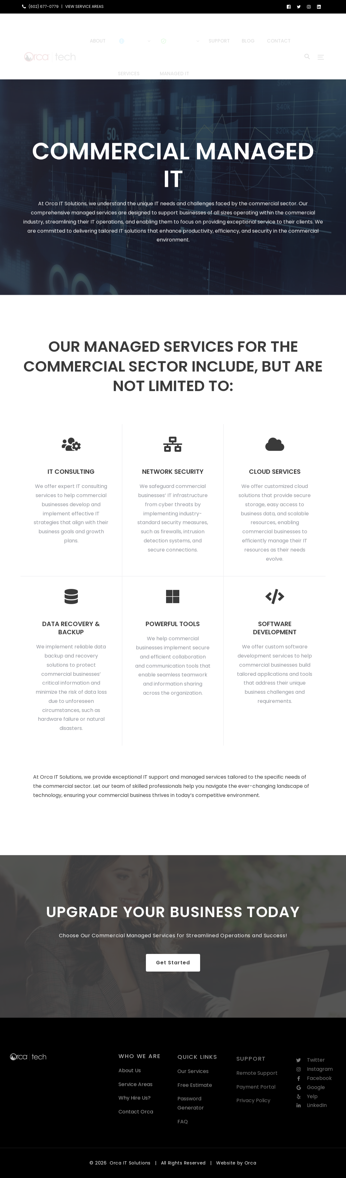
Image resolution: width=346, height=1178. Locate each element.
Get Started (173, 968)
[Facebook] (289, 6)
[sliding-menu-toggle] (321, 46)
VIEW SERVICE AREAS (84, 6)
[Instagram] (309, 6)
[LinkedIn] (319, 6)
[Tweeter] (299, 6)
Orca (251, 1163)
